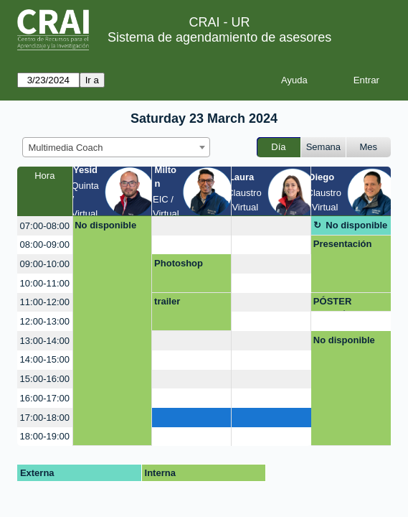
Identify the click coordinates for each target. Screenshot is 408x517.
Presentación (342, 243)
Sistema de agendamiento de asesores (219, 37)
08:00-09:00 (45, 244)
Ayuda (294, 80)
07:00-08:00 (45, 225)
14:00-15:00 (45, 359)
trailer (167, 301)
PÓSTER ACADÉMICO (342, 304)
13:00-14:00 (45, 340)
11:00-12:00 (45, 302)
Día (278, 146)
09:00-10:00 (45, 263)
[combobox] (116, 147)
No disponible (105, 225)
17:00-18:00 (45, 417)
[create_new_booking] (191, 226)
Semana (323, 146)
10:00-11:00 (45, 283)
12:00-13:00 (45, 321)
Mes (369, 146)
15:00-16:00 (45, 378)
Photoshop (178, 263)
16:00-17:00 (45, 398)
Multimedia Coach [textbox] (66, 147)
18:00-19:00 (45, 436)
